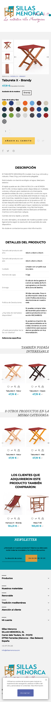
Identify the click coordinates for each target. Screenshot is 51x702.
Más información (37, 686)
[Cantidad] (7, 131)
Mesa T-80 (37, 523)
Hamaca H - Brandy (13, 523)
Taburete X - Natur (13, 391)
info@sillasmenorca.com (11, 650)
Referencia (5, 76)
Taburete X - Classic (37, 391)
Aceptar (25, 693)
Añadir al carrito (18, 141)
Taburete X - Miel (37, 455)
